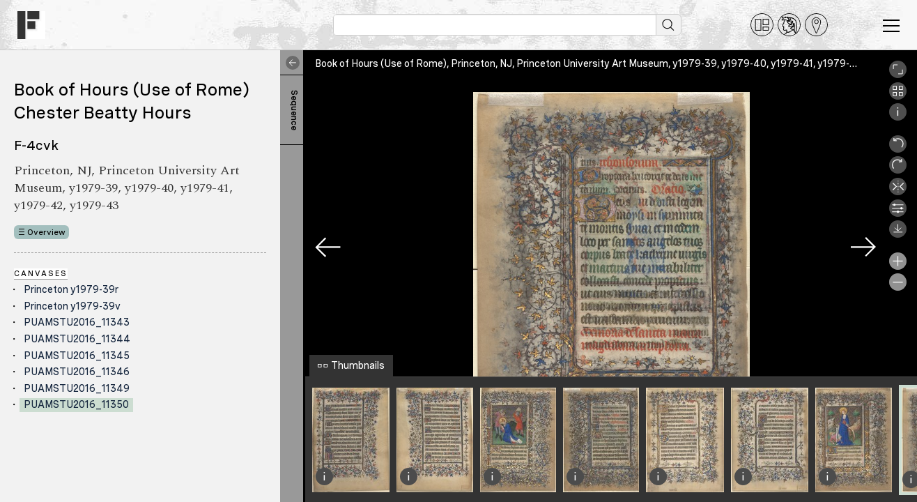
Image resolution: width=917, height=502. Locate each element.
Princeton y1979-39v (72, 306)
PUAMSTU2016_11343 (77, 322)
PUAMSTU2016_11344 (77, 338)
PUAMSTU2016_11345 (77, 355)
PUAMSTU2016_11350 (76, 404)
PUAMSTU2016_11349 (77, 388)
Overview (46, 232)
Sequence (294, 110)
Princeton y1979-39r (71, 289)
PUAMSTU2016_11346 (77, 371)
